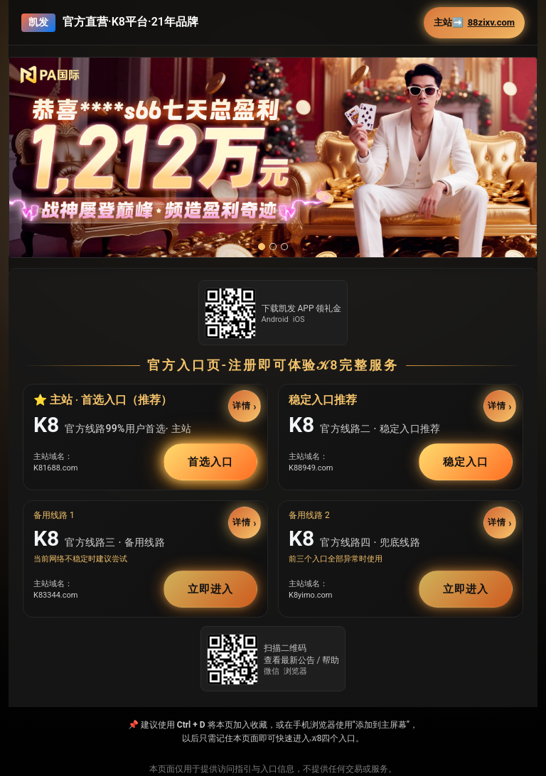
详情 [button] (241, 406)
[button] (273, 157)
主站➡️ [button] (474, 22)
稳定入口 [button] (465, 462)
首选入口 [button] (210, 462)
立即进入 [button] (210, 589)
